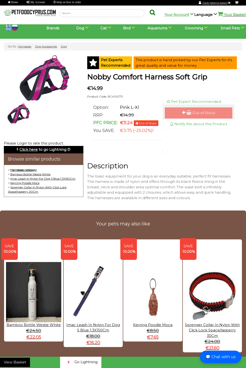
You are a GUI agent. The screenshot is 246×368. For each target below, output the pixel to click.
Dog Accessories (46, 46)
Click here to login (216, 3)
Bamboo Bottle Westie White (30, 174)
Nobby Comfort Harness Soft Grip (147, 76)
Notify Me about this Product (198, 124)
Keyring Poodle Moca (24, 183)
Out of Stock (198, 113)
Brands (52, 28)
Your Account (176, 14)
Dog (64, 46)
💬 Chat (220, 357)
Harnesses (24, 46)
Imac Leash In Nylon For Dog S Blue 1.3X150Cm (42, 178)
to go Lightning (42, 149)
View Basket (15, 362)
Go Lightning (81, 362)
